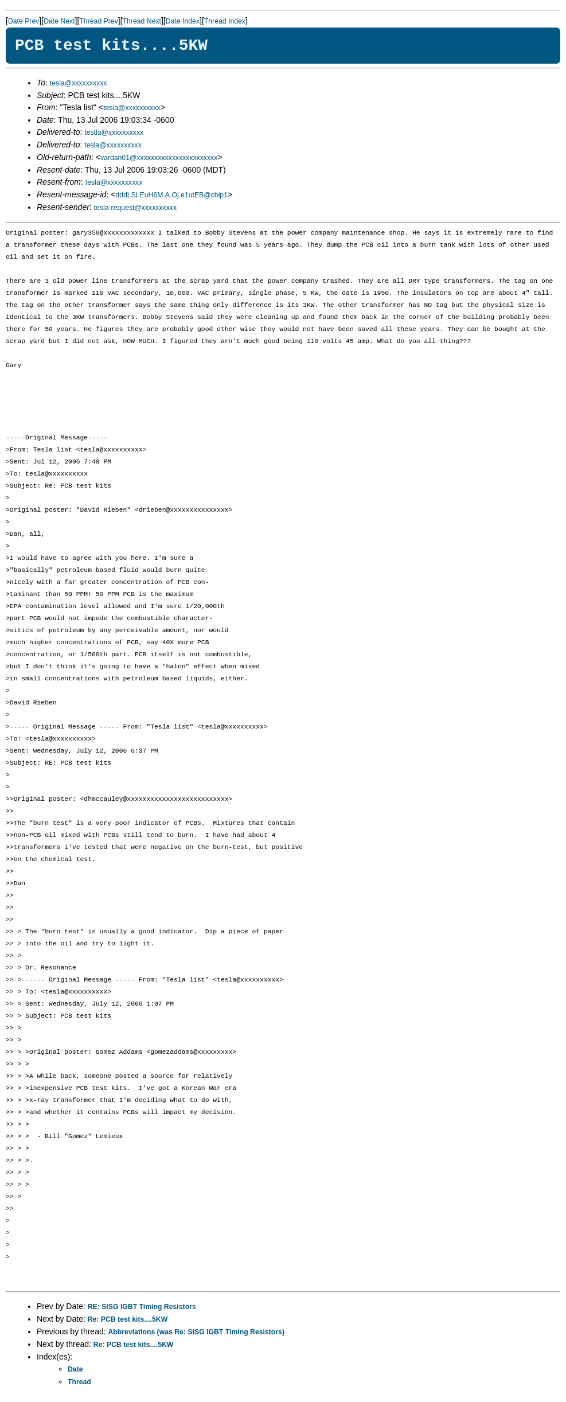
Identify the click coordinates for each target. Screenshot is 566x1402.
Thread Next (142, 21)
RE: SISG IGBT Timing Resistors (142, 1307)
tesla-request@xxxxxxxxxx (135, 208)
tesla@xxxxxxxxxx (78, 83)
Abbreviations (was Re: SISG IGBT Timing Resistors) (196, 1332)
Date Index (183, 21)
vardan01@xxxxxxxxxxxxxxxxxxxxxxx (158, 158)
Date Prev (23, 21)
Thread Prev (98, 21)
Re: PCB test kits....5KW (128, 1319)
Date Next (59, 21)
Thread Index (224, 21)
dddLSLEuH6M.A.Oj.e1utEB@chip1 (171, 195)
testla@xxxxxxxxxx (113, 132)
